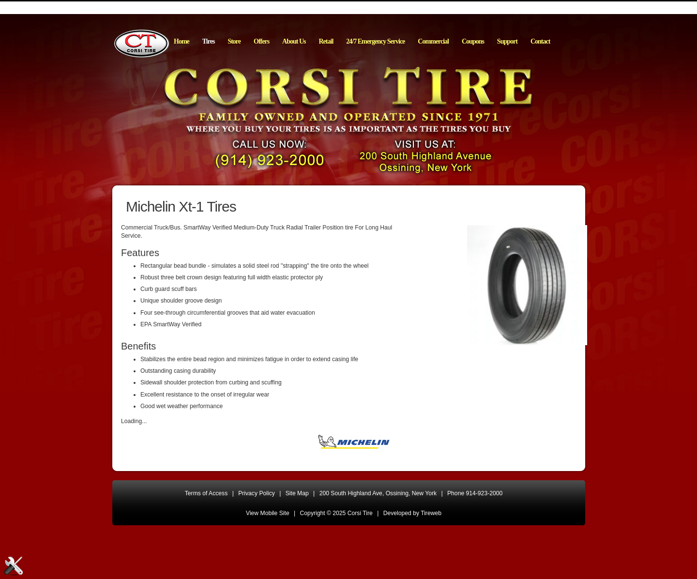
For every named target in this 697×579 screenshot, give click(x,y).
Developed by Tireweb (412, 513)
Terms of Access (206, 493)
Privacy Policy (256, 493)
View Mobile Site (267, 513)
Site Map (297, 493)
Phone (474, 493)
